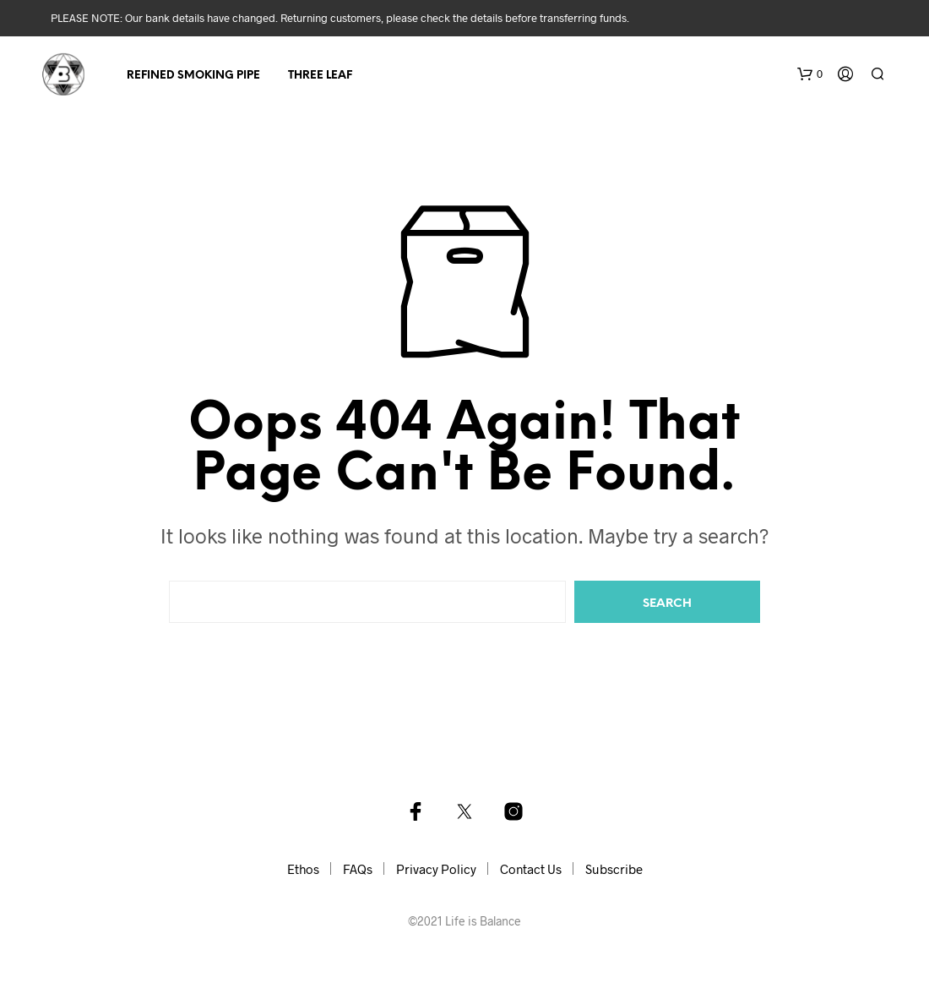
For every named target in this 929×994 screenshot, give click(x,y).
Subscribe (614, 869)
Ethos (303, 869)
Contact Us (531, 869)
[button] (810, 74)
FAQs (357, 869)
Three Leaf (320, 75)
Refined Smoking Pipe (193, 75)
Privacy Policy (436, 869)
